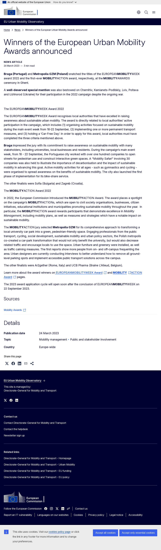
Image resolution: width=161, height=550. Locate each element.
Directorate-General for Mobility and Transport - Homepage (37, 458)
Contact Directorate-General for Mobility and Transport (35, 422)
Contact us (81, 508)
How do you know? (65, 2)
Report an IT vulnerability (18, 514)
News (17, 29)
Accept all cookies (105, 532)
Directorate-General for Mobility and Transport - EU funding (37, 470)
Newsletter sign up (14, 435)
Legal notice (116, 514)
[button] (6, 363)
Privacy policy (96, 514)
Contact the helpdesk (16, 429)
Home (7, 29)
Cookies (78, 514)
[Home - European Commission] (23, 11)
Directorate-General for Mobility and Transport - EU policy (36, 477)
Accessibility (135, 514)
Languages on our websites (53, 514)
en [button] (139, 12)
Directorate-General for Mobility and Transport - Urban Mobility (39, 464)
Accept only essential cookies (138, 532)
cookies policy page (60, 531)
